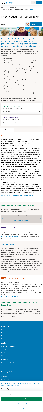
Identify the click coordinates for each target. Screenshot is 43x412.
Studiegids (4, 349)
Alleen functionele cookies (21, 404)
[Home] (2, 7)
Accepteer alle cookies (21, 399)
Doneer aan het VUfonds (7, 363)
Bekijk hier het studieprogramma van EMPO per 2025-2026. (17, 195)
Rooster (3, 352)
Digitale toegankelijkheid (7, 372)
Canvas (3, 355)
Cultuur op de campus (7, 332)
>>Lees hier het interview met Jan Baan (12, 296)
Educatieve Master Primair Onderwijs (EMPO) (15, 9)
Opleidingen (13, 7)
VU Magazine (4, 366)
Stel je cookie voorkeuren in (21, 220)
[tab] (7, 130)
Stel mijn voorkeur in (21, 409)
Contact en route (5, 379)
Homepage (4, 329)
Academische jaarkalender (8, 346)
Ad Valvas (4, 369)
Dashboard (4, 339)
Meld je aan (35, 24)
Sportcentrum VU (6, 336)
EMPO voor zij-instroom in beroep (10, 236)
